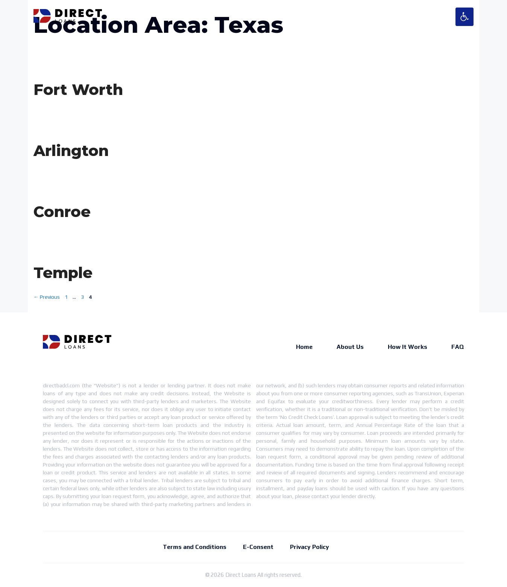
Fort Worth (78, 89)
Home (304, 346)
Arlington (71, 150)
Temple (63, 272)
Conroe (62, 211)
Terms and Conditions (194, 546)
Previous (46, 297)
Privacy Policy (309, 546)
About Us (350, 346)
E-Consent (258, 546)
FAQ (457, 346)
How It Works (407, 346)
